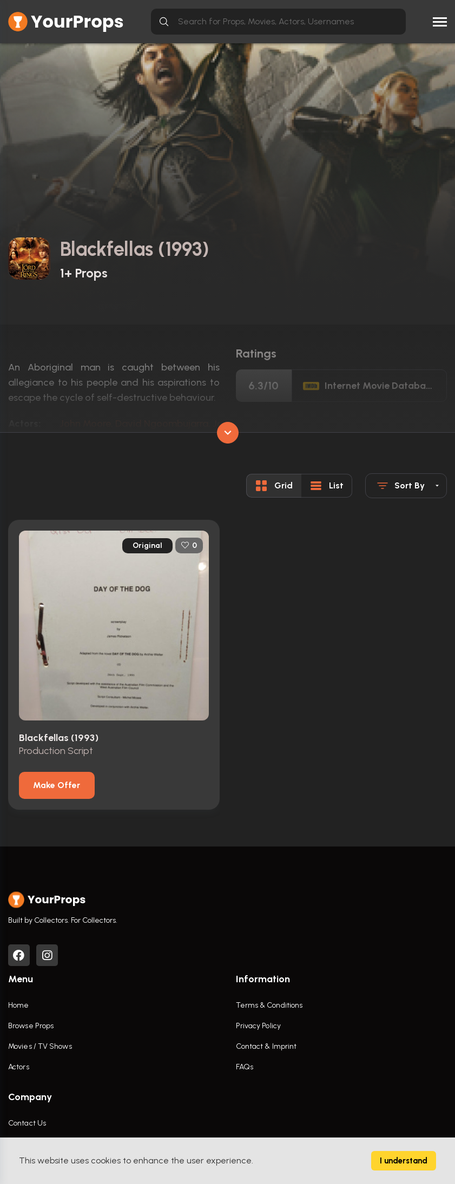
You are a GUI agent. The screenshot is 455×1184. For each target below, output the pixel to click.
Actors (18, 1066)
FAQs (244, 1066)
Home (18, 1005)
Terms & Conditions (269, 1005)
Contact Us (27, 1123)
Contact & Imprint (266, 1046)
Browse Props (31, 1025)
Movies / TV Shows (40, 1046)
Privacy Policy (258, 1025)
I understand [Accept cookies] (403, 1161)
